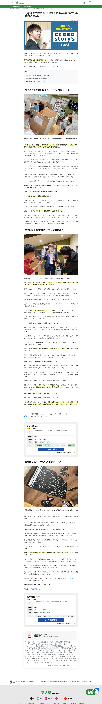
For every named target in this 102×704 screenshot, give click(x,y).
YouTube (68, 698)
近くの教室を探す (51, 449)
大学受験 (49, 698)
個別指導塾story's (36, 589)
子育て (58, 698)
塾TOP (11, 8)
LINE (39, 698)
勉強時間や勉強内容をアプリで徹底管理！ (36, 78)
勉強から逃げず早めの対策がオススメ (35, 81)
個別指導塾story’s (18, 8)
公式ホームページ (70, 578)
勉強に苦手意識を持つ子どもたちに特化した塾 (37, 75)
